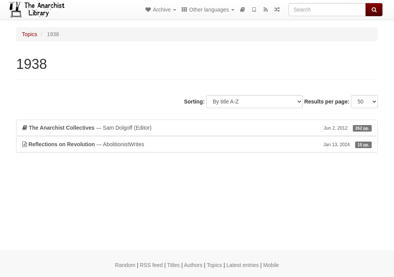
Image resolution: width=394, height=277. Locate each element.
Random (125, 265)
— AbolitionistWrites (197, 144)
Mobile (271, 265)
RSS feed (151, 265)
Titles (173, 265)
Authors (193, 265)
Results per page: (326, 101)
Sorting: (194, 101)
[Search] (327, 9)
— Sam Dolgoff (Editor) (197, 128)
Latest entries (242, 265)
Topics (29, 34)
